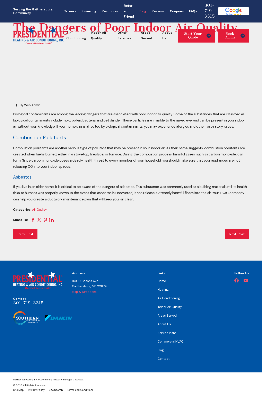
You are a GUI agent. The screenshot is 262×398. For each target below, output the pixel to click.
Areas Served (167, 316)
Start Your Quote (197, 35)
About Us (164, 324)
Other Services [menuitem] (124, 35)
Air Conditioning (169, 298)
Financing (89, 11)
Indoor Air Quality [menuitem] (98, 35)
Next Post (237, 234)
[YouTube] (246, 280)
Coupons (177, 11)
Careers (69, 11)
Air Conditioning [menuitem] (76, 35)
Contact (164, 359)
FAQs (193, 11)
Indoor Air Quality (170, 307)
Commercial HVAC (170, 342)
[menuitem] (18, 390)
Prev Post (25, 234)
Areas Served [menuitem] (146, 35)
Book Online (235, 35)
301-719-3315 (209, 11)
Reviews (158, 11)
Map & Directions (84, 292)
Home (162, 281)
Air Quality (39, 210)
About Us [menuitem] (167, 35)
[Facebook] (236, 280)
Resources (110, 11)
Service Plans (167, 333)
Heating (163, 290)
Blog (142, 11)
